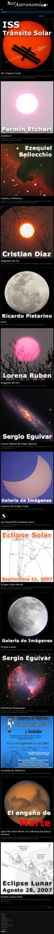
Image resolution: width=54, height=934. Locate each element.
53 (21, 908)
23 (47, 906)
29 (8, 907)
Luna (3, 321)
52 (19, 908)
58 (32, 908)
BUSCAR (41, 16)
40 (33, 907)
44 (42, 907)
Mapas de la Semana (6, 920)
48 (51, 907)
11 (20, 906)
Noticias (3, 914)
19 (38, 906)
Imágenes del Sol (10, 260)
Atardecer (6, 135)
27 (4, 907)
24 (49, 906)
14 (26, 906)
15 (29, 906)
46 (47, 907)
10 (17, 906)
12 (22, 906)
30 (11, 907)
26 (2, 907)
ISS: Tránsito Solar (11, 73)
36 (24, 907)
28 (6, 907)
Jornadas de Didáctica (13, 770)
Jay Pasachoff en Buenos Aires (17, 522)
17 (33, 906)
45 (44, 907)
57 (30, 908)
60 (37, 908)
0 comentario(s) (8, 79)
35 (22, 907)
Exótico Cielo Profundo (7, 925)
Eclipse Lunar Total (11, 896)
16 (31, 906)
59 (34, 908)
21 (42, 906)
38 (29, 907)
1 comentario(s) (8, 204)
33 (17, 907)
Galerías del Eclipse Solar (14, 506)
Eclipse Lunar (8, 647)
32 (15, 907)
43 (40, 907)
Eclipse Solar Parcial (12, 584)
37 (26, 907)
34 (20, 907)
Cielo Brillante (4, 924)
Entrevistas (4, 922)
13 (24, 906)
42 (38, 907)
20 (40, 906)
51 (16, 908)
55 (25, 908)
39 (31, 907)
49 (12, 908)
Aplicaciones (4, 927)
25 (51, 906)
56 (28, 908)
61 (39, 908)
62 (41, 908)
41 (35, 907)
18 (35, 906)
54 (23, 908)
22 (44, 906)
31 (13, 907)
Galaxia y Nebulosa (11, 198)
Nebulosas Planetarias (13, 708)
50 (14, 908)
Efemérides (4, 918)
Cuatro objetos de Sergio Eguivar (19, 443)
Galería (3, 916)
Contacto (3, 929)
